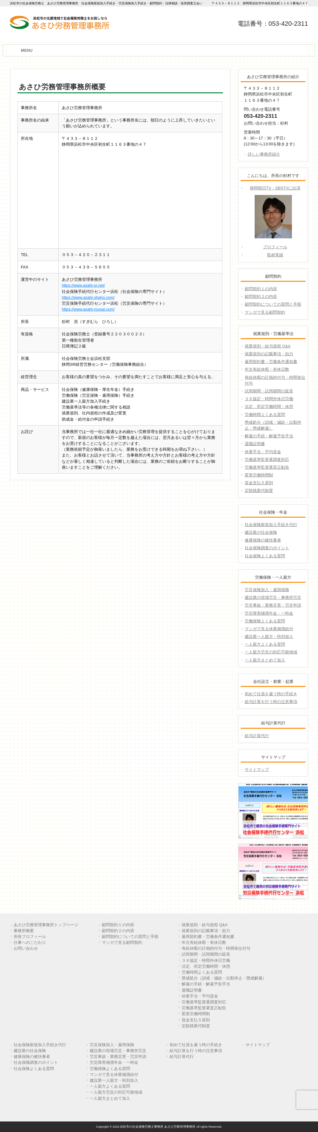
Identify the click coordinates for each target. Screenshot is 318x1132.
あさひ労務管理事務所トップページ (46, 924)
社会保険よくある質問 (265, 556)
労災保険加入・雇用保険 (267, 589)
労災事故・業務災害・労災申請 (273, 605)
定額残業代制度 (259, 490)
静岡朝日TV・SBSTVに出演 (275, 188)
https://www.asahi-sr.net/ (83, 285)
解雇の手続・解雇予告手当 (269, 436)
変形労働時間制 (259, 475)
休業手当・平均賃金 (263, 451)
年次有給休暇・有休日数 (267, 369)
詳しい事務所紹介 (264, 154)
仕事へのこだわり (30, 942)
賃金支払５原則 (259, 482)
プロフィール (275, 247)
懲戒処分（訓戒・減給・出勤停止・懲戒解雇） (273, 425)
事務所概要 (24, 930)
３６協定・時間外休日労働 (269, 398)
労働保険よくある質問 (265, 621)
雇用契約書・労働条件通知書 (271, 361)
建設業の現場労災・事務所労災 (273, 597)
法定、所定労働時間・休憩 (269, 406)
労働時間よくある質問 (265, 414)
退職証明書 (255, 443)
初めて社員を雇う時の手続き (271, 694)
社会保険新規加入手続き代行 (271, 524)
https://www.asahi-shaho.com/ (88, 297)
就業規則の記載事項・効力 (269, 354)
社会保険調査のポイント (267, 548)
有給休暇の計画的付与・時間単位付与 (275, 380)
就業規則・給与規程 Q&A (268, 346)
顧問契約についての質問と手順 (273, 304)
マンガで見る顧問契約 (265, 312)
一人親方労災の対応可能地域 (271, 652)
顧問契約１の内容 (261, 288)
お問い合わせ (26, 948)
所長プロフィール (30, 936)
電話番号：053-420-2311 (273, 23)
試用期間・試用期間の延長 (269, 391)
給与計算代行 (257, 735)
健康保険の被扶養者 (263, 540)
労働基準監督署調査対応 (267, 459)
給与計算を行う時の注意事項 (271, 701)
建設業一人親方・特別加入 (269, 636)
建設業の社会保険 (261, 532)
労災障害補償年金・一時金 (269, 613)
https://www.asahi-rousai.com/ (88, 309)
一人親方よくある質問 (265, 644)
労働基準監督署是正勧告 (267, 467)
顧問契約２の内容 (261, 296)
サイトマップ (257, 769)
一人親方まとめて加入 (265, 660)
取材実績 (275, 255)
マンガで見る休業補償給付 (269, 628)
